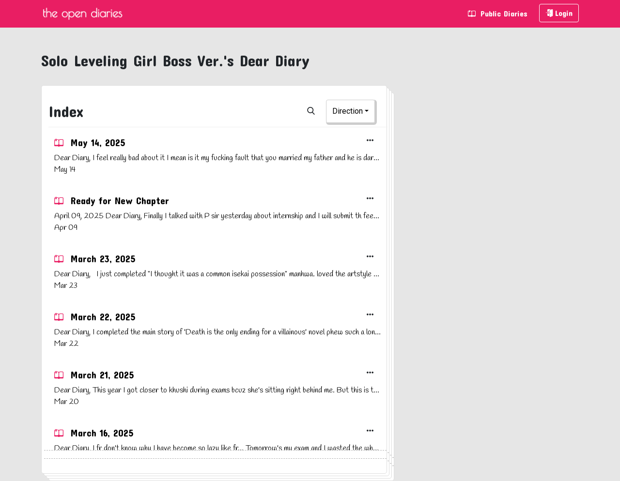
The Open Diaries (82, 13)
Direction (347, 111)
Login (559, 12)
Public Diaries (497, 13)
